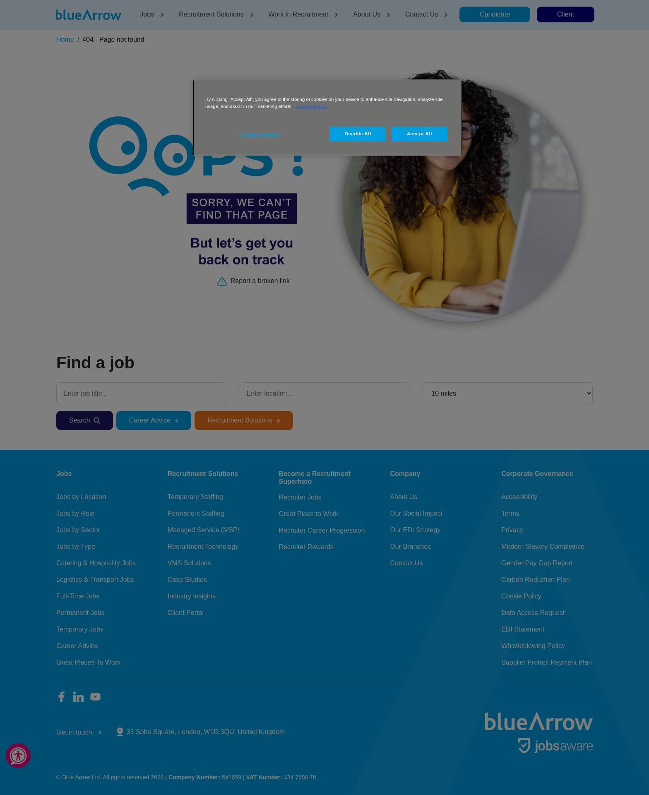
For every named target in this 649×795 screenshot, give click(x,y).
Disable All (358, 133)
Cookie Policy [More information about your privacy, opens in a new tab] (311, 106)
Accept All (419, 133)
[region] (327, 117)
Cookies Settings (260, 134)
